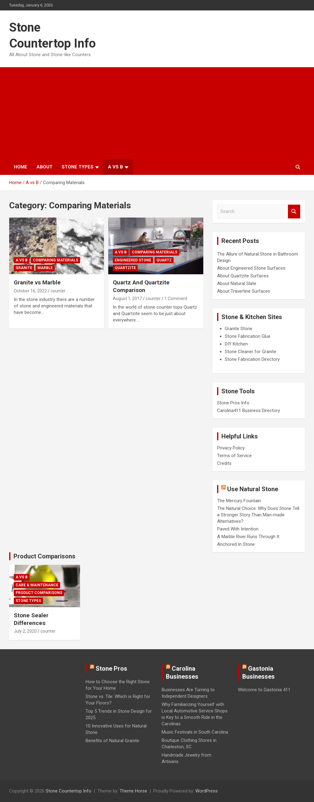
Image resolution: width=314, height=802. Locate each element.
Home (20, 167)
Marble (45, 268)
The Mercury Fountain (239, 500)
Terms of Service (234, 455)
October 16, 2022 (30, 290)
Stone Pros (111, 668)
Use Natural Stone (252, 489)
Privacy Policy (231, 448)
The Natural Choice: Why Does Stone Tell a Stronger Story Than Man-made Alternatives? (258, 515)
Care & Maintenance (37, 585)
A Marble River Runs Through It (248, 536)
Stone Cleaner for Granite (250, 351)
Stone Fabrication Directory (252, 359)
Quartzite (125, 268)
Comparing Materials (55, 260)
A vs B (115, 167)
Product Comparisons (44, 556)
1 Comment (175, 298)
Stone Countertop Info (68, 791)
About (44, 167)
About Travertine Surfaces (243, 291)
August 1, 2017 (127, 298)
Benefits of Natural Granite (112, 740)
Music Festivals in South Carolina (195, 732)
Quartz (164, 260)
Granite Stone (238, 328)
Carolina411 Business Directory (248, 410)
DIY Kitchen (236, 344)
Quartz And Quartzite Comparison (141, 286)
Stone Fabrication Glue (247, 336)
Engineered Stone (133, 260)
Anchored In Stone (236, 544)
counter (58, 290)
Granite (24, 268)
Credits (224, 463)
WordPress (206, 791)
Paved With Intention (237, 529)
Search (294, 211)
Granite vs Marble (37, 282)
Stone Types (78, 167)
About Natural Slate (236, 283)
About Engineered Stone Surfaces (251, 268)
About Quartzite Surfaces (243, 276)
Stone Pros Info (233, 403)
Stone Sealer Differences (31, 619)
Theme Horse (133, 791)
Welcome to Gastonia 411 (264, 689)
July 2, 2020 (25, 631)
